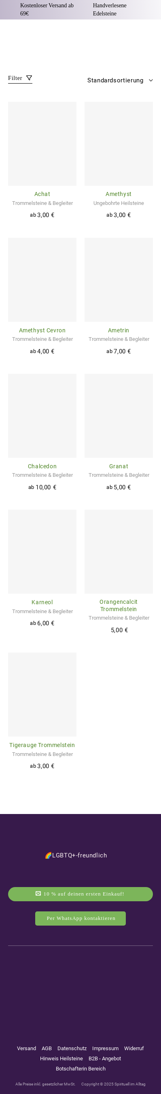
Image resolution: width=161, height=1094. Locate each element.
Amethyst (119, 194)
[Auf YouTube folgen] (80, 987)
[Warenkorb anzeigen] (148, 35)
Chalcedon (42, 466)
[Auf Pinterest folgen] (95, 987)
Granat (119, 466)
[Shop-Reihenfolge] (118, 80)
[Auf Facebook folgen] (47, 987)
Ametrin (118, 330)
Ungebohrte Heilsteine (118, 203)
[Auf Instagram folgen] (63, 987)
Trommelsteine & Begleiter (42, 203)
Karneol (42, 602)
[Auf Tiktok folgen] (111, 987)
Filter (20, 78)
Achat (42, 194)
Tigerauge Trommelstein (42, 745)
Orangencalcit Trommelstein (119, 605)
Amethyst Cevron (42, 330)
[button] (12, 36)
